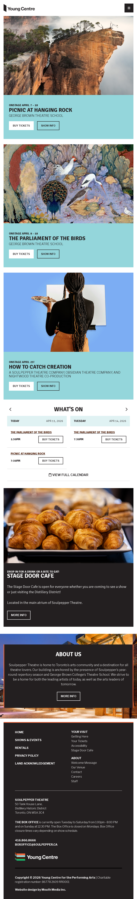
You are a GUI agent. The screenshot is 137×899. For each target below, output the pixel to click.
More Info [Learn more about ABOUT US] (68, 696)
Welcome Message (84, 762)
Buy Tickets (21, 125)
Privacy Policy (27, 755)
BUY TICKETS (21, 385)
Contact (76, 772)
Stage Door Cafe (82, 750)
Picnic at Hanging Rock (40, 110)
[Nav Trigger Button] (129, 8)
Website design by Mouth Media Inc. (40, 889)
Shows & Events (28, 740)
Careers (76, 776)
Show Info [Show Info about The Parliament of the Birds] (48, 253)
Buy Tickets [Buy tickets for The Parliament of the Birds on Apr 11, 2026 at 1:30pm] (50, 439)
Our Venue (78, 767)
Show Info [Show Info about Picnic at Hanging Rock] (48, 125)
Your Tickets (79, 741)
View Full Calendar (68, 475)
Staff (74, 781)
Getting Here (79, 736)
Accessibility (79, 745)
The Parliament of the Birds (47, 238)
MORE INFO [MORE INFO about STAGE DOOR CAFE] (19, 615)
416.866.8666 (25, 840)
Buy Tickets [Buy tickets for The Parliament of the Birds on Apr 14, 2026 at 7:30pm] (113, 439)
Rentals (22, 748)
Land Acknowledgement (35, 763)
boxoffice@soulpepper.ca (36, 844)
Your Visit (79, 732)
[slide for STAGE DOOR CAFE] (68, 557)
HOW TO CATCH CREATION (40, 367)
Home (19, 732)
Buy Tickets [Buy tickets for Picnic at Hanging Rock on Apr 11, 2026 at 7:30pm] (50, 460)
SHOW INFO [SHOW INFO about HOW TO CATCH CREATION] (48, 385)
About (76, 758)
